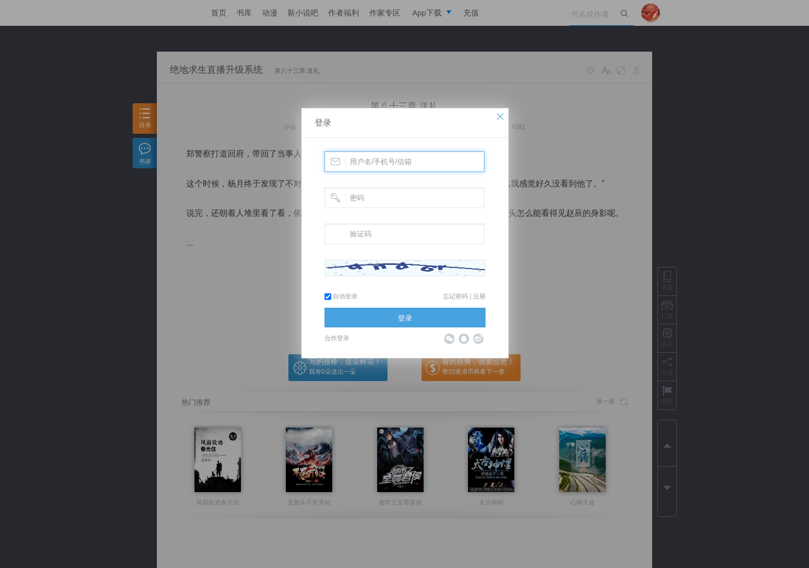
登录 (323, 122)
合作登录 (337, 338)
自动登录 (341, 296)
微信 (449, 339)
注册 (479, 296)
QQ (464, 339)
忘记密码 (455, 296)
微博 (478, 339)
